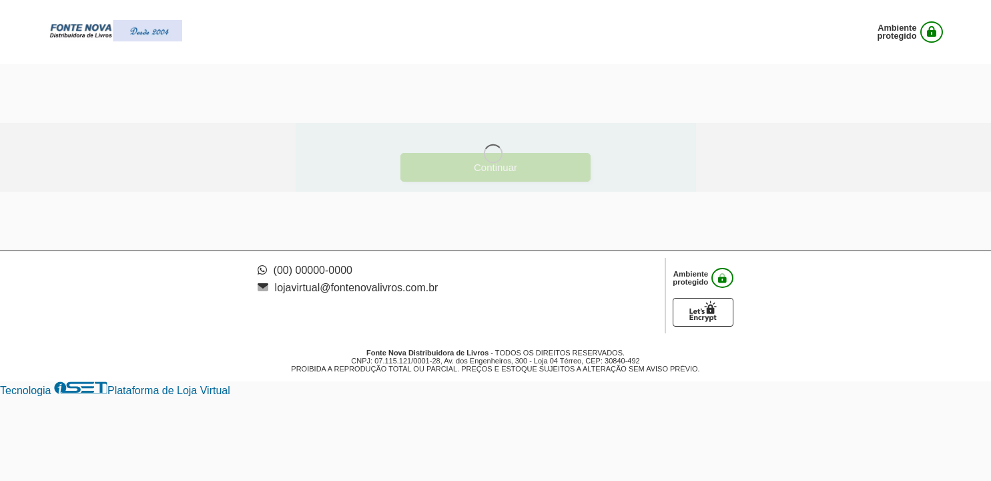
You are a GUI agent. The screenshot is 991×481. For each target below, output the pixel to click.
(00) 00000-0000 (305, 270)
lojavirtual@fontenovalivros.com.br (348, 287)
